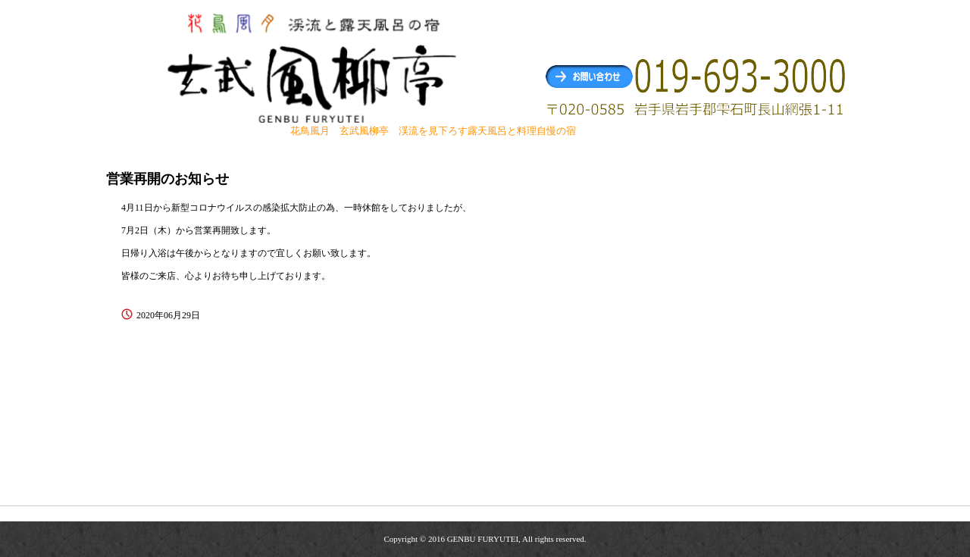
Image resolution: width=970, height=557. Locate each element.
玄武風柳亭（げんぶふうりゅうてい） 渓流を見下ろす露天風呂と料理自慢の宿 (314, 67)
